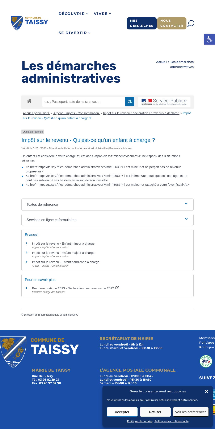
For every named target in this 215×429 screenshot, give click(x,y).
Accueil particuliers (36, 113)
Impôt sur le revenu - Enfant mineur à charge (63, 243)
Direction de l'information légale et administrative (51, 314)
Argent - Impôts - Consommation (76, 113)
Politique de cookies (139, 421)
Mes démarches (141, 23)
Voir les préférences (190, 412)
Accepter (122, 412)
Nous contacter (171, 23)
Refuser (155, 412)
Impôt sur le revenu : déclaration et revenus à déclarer (141, 113)
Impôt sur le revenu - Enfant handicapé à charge (65, 262)
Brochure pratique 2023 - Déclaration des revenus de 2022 (75, 288)
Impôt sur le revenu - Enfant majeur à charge (63, 252)
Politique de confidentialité (172, 421)
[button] (209, 39)
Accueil (161, 62)
